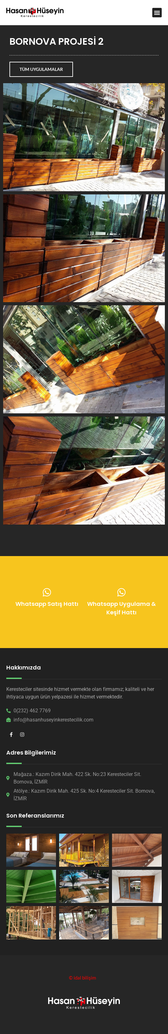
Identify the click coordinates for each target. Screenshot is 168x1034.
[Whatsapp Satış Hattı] (47, 593)
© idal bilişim (82, 977)
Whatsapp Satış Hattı (46, 605)
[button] (157, 12)
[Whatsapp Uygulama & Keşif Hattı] (121, 593)
